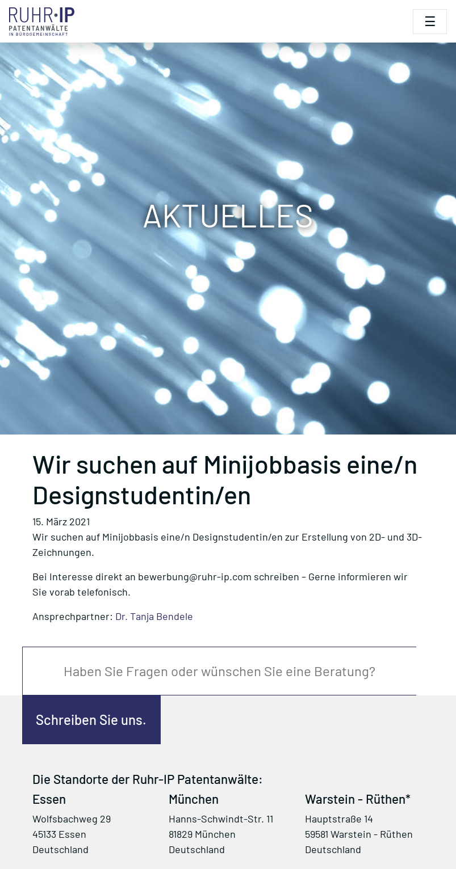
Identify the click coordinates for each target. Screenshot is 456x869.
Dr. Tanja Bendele (154, 616)
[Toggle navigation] (430, 21)
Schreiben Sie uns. (91, 719)
